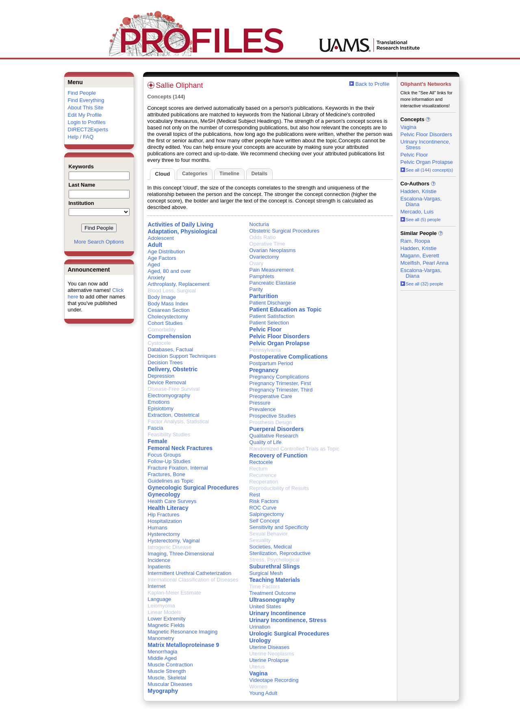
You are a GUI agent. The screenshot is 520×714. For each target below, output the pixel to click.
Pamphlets (261, 276)
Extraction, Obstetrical (173, 415)
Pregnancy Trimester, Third (281, 390)
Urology (260, 640)
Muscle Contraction (170, 665)
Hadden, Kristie (419, 191)
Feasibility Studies (169, 434)
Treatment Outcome (272, 593)
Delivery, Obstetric (173, 369)
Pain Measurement (271, 270)
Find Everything (86, 100)
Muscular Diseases (170, 684)
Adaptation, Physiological (182, 231)
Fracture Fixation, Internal (178, 468)
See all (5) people (421, 219)
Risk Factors (264, 501)
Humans (157, 528)
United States (265, 606)
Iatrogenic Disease (170, 547)
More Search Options (99, 242)
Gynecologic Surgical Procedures (193, 487)
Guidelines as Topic (171, 481)
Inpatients (159, 567)
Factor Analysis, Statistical (178, 421)
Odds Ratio (262, 237)
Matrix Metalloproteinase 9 (183, 645)
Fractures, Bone (167, 474)
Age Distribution (166, 251)
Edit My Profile (85, 115)
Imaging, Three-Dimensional (181, 554)
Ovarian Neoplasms (272, 250)
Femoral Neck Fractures (180, 448)
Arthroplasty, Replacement (179, 284)
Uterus (257, 667)
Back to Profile (372, 84)
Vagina (258, 673)
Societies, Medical (270, 547)
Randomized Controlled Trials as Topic (294, 449)
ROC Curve (263, 508)
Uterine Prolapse (269, 660)
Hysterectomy (164, 534)
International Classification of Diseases (193, 580)
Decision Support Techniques (182, 356)
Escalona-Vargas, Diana (421, 201)
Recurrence (263, 475)
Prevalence (262, 409)
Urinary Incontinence (277, 613)
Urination (260, 627)
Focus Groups (164, 455)
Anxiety (156, 277)
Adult (155, 245)
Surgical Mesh (266, 573)
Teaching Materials (274, 580)
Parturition (263, 296)
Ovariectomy (264, 257)
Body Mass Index (168, 303)
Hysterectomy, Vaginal (174, 541)
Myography (163, 691)
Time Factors (264, 586)
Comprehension (169, 336)
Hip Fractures (164, 515)
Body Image (162, 297)
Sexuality (260, 540)
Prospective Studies (272, 416)
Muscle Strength (167, 671)
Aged (154, 264)
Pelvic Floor (265, 329)
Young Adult (263, 693)
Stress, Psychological (274, 560)
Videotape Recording (274, 680)
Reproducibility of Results (279, 488)
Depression (161, 376)
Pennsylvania (265, 350)
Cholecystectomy (168, 316)
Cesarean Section (169, 310)
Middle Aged (162, 658)
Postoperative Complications (288, 356)
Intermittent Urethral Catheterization (190, 573)
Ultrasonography (272, 599)
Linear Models (164, 612)
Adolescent (161, 238)
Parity (256, 289)
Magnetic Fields (166, 625)
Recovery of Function (278, 455)
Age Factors (162, 258)
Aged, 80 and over (169, 271)
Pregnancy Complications (279, 377)
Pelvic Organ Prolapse (279, 343)
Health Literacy (168, 508)
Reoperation (263, 482)
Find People (82, 93)
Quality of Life (265, 442)
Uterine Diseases (269, 647)
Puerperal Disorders (276, 429)
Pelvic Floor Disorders (279, 336)
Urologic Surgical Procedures (289, 633)
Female (157, 441)
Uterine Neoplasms (272, 654)
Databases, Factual (170, 349)
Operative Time (267, 244)
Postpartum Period (271, 363)
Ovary (256, 263)
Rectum (258, 469)
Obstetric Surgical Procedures (284, 231)
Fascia (155, 428)
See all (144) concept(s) (427, 170)
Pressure (260, 403)
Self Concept (264, 521)
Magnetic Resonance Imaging (183, 632)
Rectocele (261, 462)
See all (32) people (422, 283)
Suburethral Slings (274, 566)
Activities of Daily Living (181, 224)
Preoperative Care (270, 396)
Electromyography (169, 395)
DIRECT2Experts (88, 129)
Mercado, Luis (417, 212)
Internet (157, 586)
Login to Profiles (87, 122)
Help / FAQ (81, 137)
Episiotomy (161, 408)
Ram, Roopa (415, 241)
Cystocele (159, 343)
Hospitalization (165, 521)
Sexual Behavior (268, 534)
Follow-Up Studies (169, 461)
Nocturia (259, 224)
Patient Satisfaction (272, 316)
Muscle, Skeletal (167, 678)
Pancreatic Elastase (272, 283)
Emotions (159, 402)
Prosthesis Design (270, 422)
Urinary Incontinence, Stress (288, 620)
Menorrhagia (163, 652)
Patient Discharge (270, 303)
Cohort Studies (165, 323)
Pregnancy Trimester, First (280, 383)
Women (258, 687)
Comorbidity (162, 330)
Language (159, 599)
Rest (254, 495)
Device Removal (167, 382)
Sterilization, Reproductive (280, 553)
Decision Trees (165, 362)
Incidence (159, 560)
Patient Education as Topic (285, 309)
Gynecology (164, 494)
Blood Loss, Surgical (172, 290)
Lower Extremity (167, 619)
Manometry (161, 638)
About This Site (86, 107)
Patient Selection (269, 323)
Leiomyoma (161, 606)
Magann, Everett (420, 256)
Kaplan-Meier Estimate (175, 593)
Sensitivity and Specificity (279, 527)
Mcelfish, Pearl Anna (425, 263)
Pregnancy (264, 370)
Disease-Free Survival (174, 389)
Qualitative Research (274, 436)
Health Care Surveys (172, 501)
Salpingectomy (266, 514)
